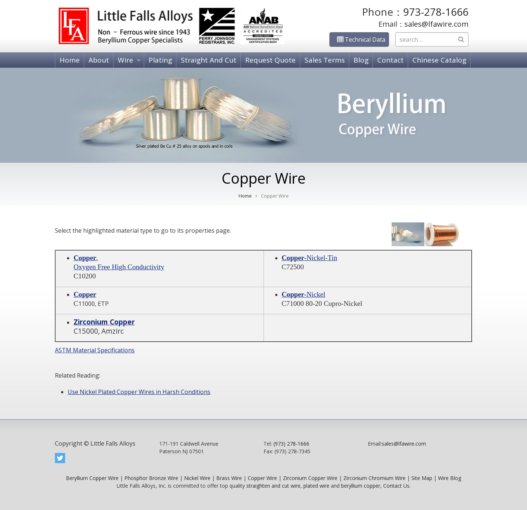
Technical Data (359, 39)
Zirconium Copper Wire (310, 478)
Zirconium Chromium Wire (374, 478)
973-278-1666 (435, 12)
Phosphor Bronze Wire (151, 478)
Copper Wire (262, 478)
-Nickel (303, 294)
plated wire (316, 485)
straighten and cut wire (273, 485)
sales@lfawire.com (436, 24)
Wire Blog (449, 478)
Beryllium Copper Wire (92, 478)
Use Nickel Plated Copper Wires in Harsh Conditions (139, 392)
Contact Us (396, 485)
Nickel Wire (197, 478)
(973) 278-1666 (291, 443)
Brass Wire (229, 478)
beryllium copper (360, 485)
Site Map (421, 478)
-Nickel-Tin (309, 258)
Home (245, 196)
